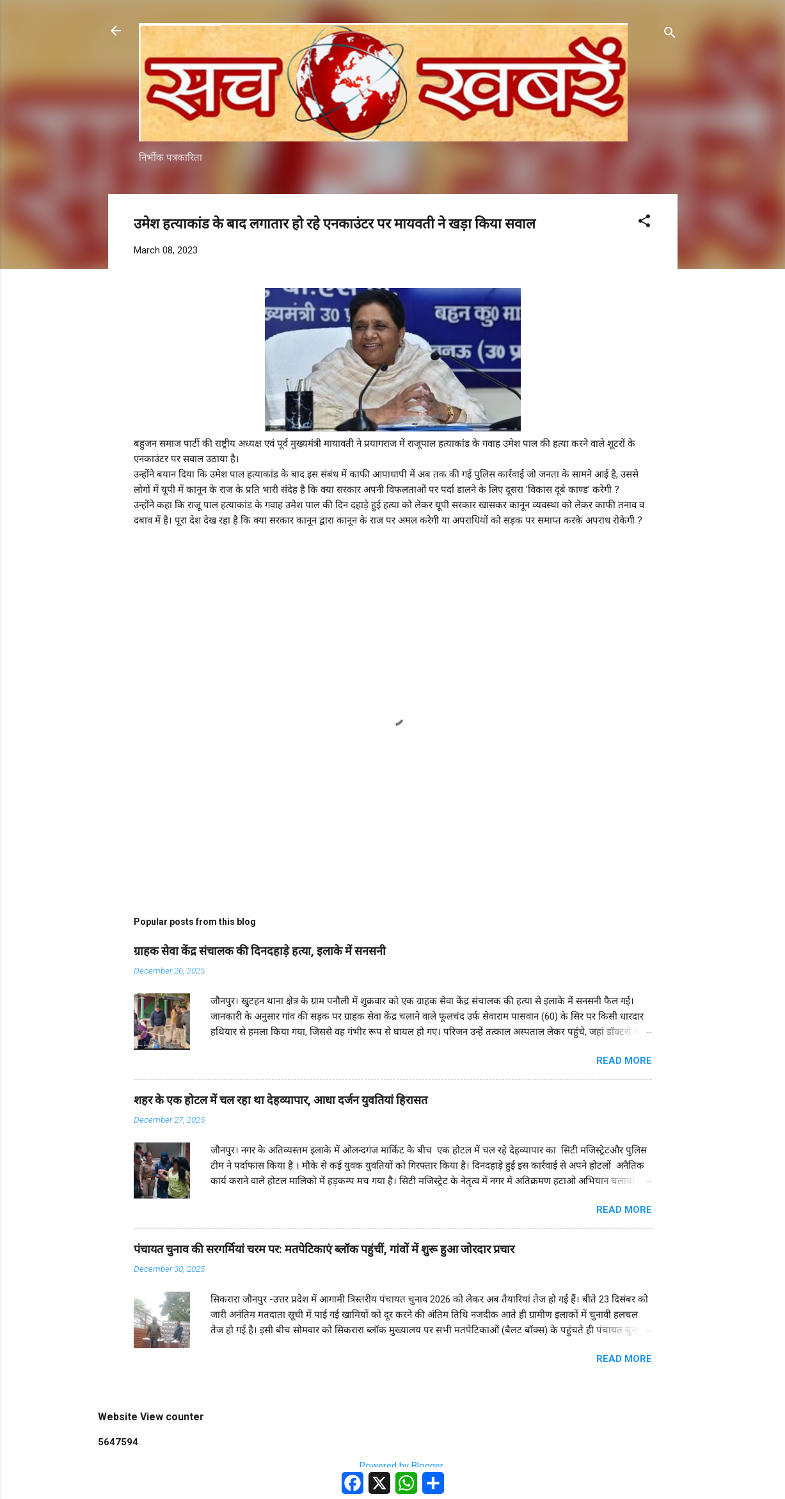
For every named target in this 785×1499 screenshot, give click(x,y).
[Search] (670, 34)
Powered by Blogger (392, 1465)
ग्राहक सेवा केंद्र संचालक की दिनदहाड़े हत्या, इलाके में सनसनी (260, 951)
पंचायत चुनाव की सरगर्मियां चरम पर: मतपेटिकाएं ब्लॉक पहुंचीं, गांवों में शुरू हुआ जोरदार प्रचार (324, 1249)
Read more (624, 1060)
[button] (644, 223)
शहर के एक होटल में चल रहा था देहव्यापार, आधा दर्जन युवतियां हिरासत (280, 1100)
